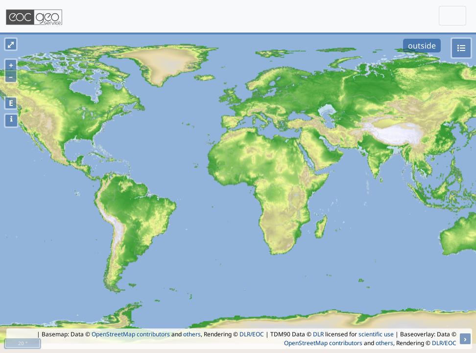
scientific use (376, 334)
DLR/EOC (251, 334)
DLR (318, 334)
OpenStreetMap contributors (131, 334)
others (192, 334)
